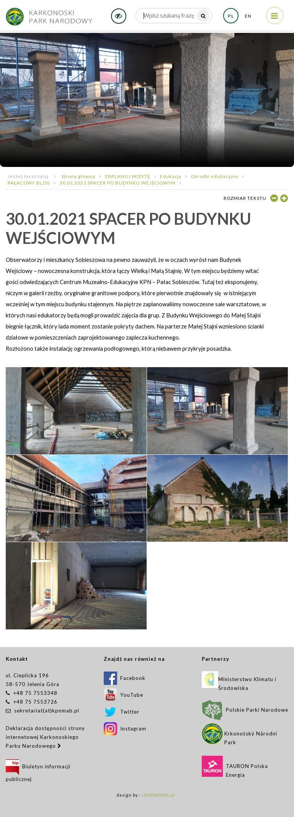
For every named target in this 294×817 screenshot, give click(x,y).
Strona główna (78, 176)
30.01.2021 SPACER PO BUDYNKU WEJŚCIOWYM (118, 182)
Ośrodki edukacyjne (214, 176)
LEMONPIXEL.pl (158, 795)
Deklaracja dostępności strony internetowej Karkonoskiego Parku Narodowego (45, 737)
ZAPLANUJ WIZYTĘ (127, 176)
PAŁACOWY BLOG (29, 182)
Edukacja (170, 176)
